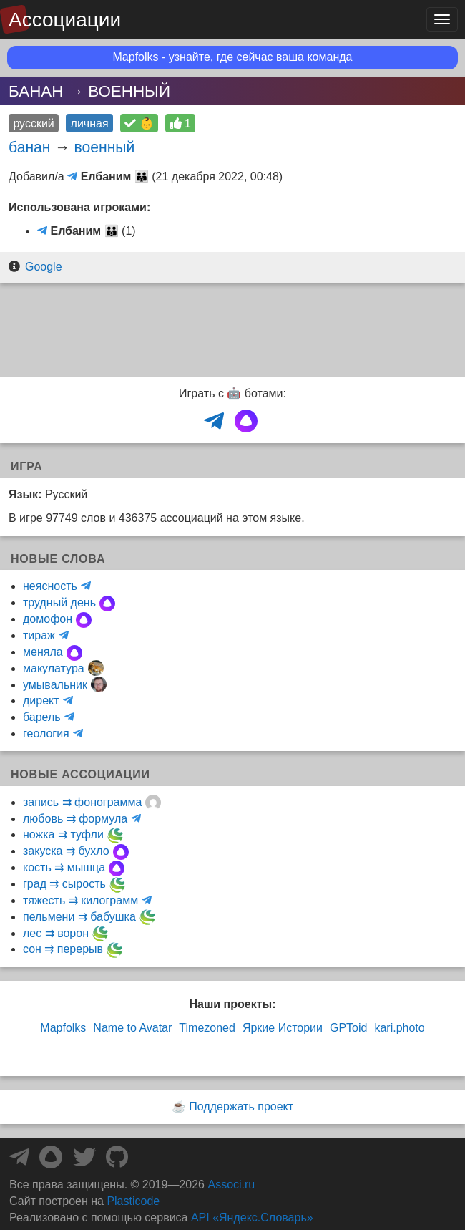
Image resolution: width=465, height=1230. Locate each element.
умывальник (55, 685)
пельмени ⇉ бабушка (79, 917)
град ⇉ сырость (64, 884)
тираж (39, 635)
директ (41, 700)
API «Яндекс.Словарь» (252, 1217)
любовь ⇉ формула (75, 819)
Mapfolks (63, 1028)
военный (104, 147)
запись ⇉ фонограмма (82, 802)
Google (43, 267)
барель (42, 717)
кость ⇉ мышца (64, 867)
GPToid (348, 1028)
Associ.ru (231, 1184)
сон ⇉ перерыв (63, 949)
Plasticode (133, 1201)
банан (30, 147)
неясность (50, 586)
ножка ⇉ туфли (63, 834)
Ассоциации (65, 20)
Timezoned (207, 1028)
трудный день (59, 602)
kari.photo (399, 1028)
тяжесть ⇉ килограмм (80, 900)
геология (46, 733)
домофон (47, 619)
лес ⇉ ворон (56, 933)
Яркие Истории (283, 1028)
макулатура (53, 668)
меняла (43, 652)
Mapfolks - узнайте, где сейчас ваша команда (233, 57)
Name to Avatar (132, 1028)
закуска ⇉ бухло (66, 851)
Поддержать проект (241, 1106)
